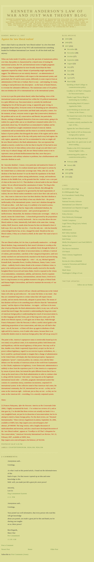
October (70, 56)
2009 (67, 39)
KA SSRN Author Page (70, 189)
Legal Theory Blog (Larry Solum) (74, 223)
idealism (31, 447)
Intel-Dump (66, 239)
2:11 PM (11, 497)
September (71, 60)
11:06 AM (12, 539)
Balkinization (67, 230)
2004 (67, 177)
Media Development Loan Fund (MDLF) (77, 242)
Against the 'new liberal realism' (17, 39)
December (71, 49)
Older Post (54, 549)
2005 (67, 173)
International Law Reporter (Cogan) (75, 208)
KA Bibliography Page (70, 192)
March (69, 81)
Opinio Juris (66, 198)
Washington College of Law (72, 273)
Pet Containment (14, 536)
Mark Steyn (66, 270)
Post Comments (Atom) (19, 554)
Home (30, 549)
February (70, 162)
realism (39, 447)
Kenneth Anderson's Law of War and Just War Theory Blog (47, 13)
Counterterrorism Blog (70, 211)
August (70, 64)
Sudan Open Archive (69, 236)
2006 (67, 170)
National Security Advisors (72, 201)
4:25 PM (19, 444)
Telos (64, 258)
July (69, 67)
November (71, 53)
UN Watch (66, 251)
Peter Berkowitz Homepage (72, 217)
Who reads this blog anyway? (77, 138)
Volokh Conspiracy (69, 220)
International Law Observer (72, 205)
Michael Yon (66, 245)
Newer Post (5, 549)
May (69, 74)
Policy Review (67, 214)
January (70, 165)
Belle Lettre (66, 226)
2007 (67, 46)
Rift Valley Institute (69, 233)
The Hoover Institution (70, 248)
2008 (67, 42)
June (69, 71)
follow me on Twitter (85, 285)
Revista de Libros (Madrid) (72, 261)
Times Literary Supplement (72, 255)
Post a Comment (7, 545)
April (69, 78)
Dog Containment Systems (17, 493)
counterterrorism (17, 447)
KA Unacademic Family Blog (73, 195)
